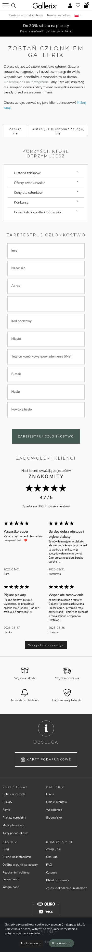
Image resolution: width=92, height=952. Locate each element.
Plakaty (7, 802)
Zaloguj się (53, 849)
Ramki (6, 810)
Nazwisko (18, 268)
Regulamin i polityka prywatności (15, 876)
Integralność (10, 887)
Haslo (15, 392)
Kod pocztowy (21, 321)
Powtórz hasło (21, 410)
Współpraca (54, 810)
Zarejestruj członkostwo (46, 436)
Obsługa (51, 857)
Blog (5, 849)
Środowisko (54, 818)
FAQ (49, 865)
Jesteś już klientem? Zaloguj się (58, 131)
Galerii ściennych (13, 794)
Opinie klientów (56, 802)
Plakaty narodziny (14, 818)
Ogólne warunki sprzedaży (20, 865)
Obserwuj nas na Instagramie (27, 82)
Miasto (16, 339)
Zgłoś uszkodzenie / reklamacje (66, 888)
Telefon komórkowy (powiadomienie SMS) (41, 357)
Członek (51, 873)
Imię (14, 251)
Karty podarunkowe (46, 759)
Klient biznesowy (57, 880)
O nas (50, 794)
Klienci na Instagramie (16, 857)
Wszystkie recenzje (46, 645)
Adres (15, 286)
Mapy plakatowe (13, 825)
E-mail (16, 374)
